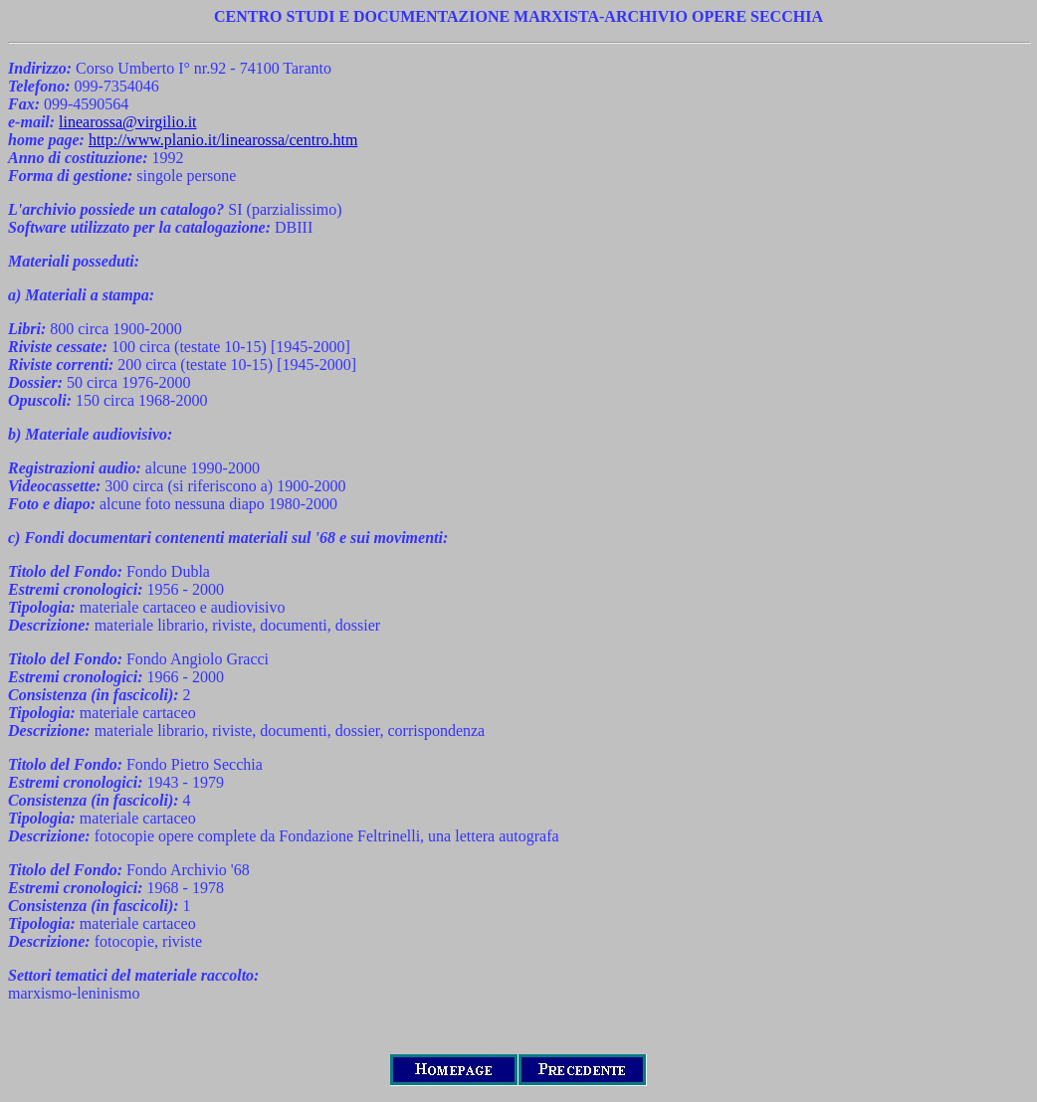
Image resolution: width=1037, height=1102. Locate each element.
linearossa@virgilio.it (127, 121)
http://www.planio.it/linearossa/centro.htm (223, 139)
